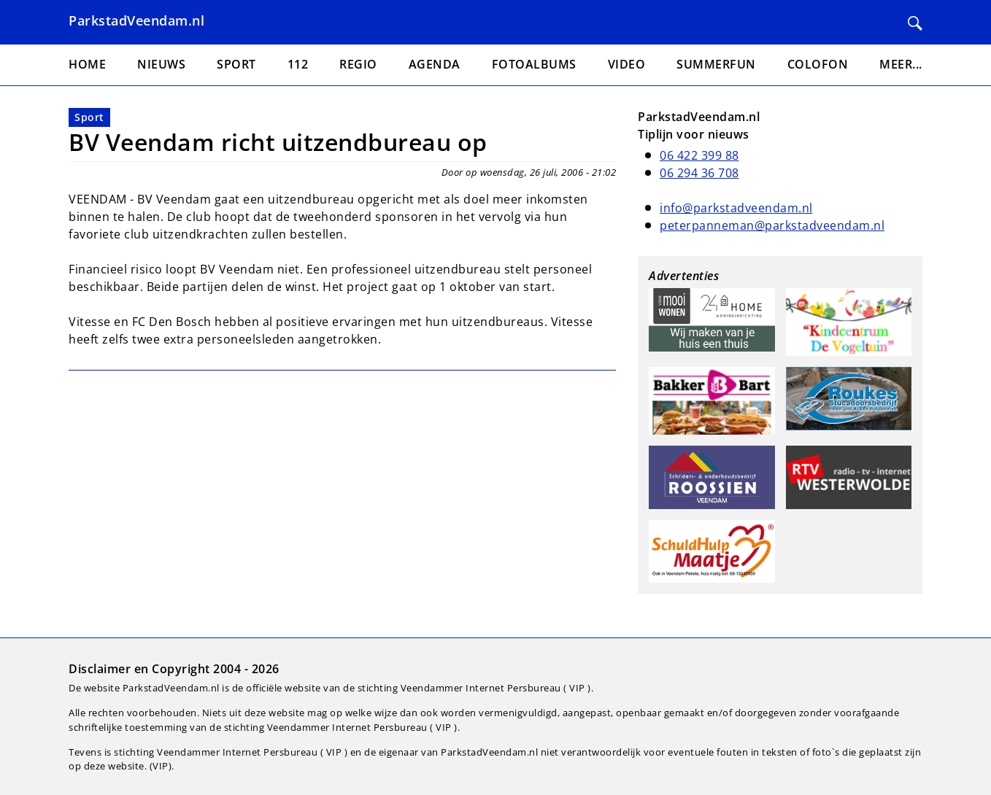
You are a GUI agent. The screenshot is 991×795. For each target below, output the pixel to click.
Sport (89, 117)
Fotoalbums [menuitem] (534, 64)
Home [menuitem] (87, 64)
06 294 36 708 (699, 173)
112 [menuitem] (298, 64)
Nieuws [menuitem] (161, 64)
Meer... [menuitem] (900, 64)
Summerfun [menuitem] (716, 64)
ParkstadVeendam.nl (136, 20)
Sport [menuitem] (236, 64)
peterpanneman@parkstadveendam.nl (772, 225)
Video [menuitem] (627, 64)
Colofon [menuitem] (818, 64)
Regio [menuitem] (358, 64)
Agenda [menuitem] (434, 64)
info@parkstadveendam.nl (736, 208)
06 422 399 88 (699, 155)
